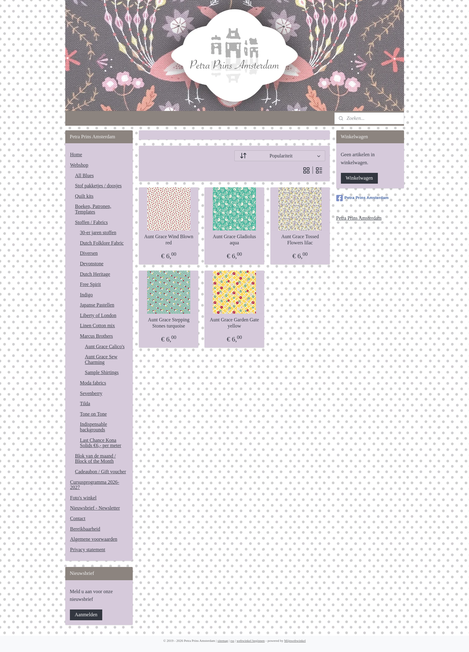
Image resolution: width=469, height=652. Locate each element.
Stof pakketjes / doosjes (98, 185)
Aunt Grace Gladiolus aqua (234, 239)
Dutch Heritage (95, 274)
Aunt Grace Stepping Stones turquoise (169, 322)
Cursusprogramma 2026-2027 (94, 484)
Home (76, 154)
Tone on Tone (93, 414)
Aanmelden (86, 614)
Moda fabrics (93, 382)
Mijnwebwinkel (295, 640)
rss (232, 640)
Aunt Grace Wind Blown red (168, 239)
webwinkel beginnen (251, 640)
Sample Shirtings (102, 372)
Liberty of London (98, 315)
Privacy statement (87, 549)
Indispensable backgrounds (93, 427)
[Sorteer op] (280, 156)
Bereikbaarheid (85, 529)
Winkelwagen (359, 178)
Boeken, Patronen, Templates (93, 209)
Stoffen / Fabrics (91, 222)
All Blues (84, 175)
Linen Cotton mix (97, 325)
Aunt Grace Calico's (105, 346)
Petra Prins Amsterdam (362, 198)
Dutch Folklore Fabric (102, 243)
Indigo (86, 294)
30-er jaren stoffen (98, 232)
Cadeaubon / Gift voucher (100, 471)
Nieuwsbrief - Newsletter (95, 508)
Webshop (79, 165)
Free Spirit (90, 284)
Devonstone (91, 263)
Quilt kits (84, 196)
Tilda (85, 403)
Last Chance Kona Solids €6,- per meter (100, 443)
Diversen (89, 253)
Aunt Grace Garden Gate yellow (234, 322)
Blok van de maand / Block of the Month (95, 458)
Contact (78, 518)
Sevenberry (91, 393)
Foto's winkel (83, 497)
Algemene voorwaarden (93, 539)
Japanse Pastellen (97, 305)
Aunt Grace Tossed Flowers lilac (300, 239)
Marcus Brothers (96, 336)
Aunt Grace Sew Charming (101, 359)
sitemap (222, 640)
